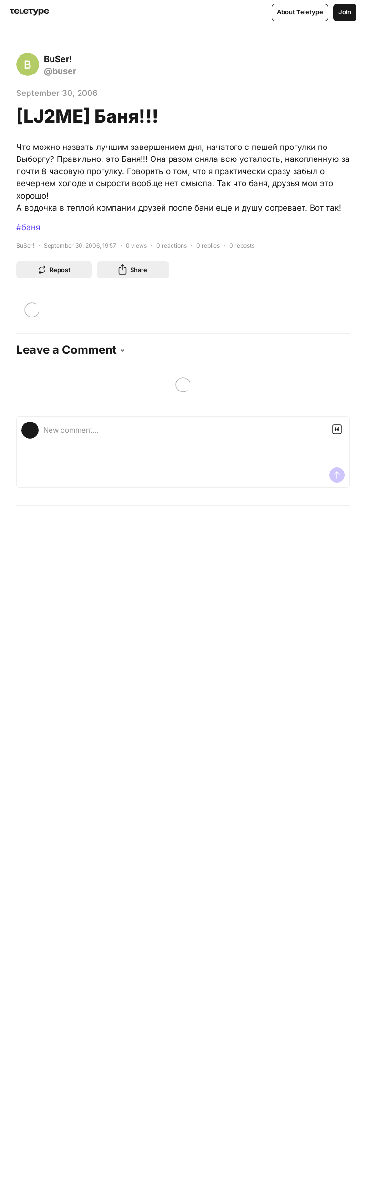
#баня (28, 227)
